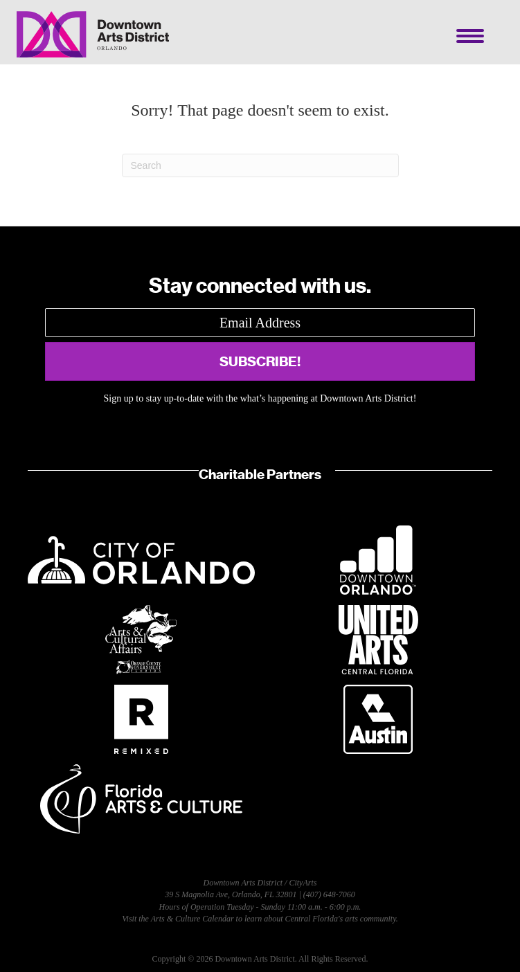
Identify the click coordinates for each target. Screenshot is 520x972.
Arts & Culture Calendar (192, 919)
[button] (260, 361)
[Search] (260, 165)
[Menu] (470, 36)
